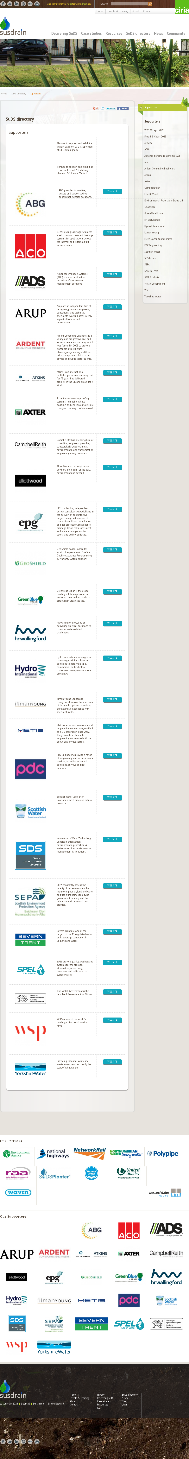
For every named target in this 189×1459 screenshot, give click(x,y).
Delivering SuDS (64, 33)
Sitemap (25, 1403)
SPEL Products (151, 277)
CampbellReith (152, 187)
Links (124, 1404)
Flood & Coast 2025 (155, 136)
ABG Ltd (148, 143)
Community (176, 33)
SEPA (146, 264)
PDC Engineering (153, 245)
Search (104, 4)
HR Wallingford (152, 219)
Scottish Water (152, 251)
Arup (146, 162)
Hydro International (154, 226)
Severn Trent (151, 271)
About (135, 11)
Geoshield (149, 207)
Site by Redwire (56, 1403)
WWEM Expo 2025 (154, 130)
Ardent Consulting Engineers (159, 168)
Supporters (35, 94)
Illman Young (151, 232)
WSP (146, 290)
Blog (124, 1401)
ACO (146, 149)
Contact (147, 11)
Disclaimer (39, 1403)
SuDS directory (138, 33)
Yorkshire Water (152, 296)
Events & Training (118, 11)
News (158, 33)
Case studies (91, 33)
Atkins (147, 175)
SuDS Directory (18, 94)
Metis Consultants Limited (158, 239)
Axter (147, 181)
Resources (114, 33)
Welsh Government (154, 283)
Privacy (100, 1394)
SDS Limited (150, 258)
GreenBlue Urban (153, 213)
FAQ (99, 1408)
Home (100, 11)
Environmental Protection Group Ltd (163, 200)
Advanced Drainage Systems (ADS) (162, 155)
